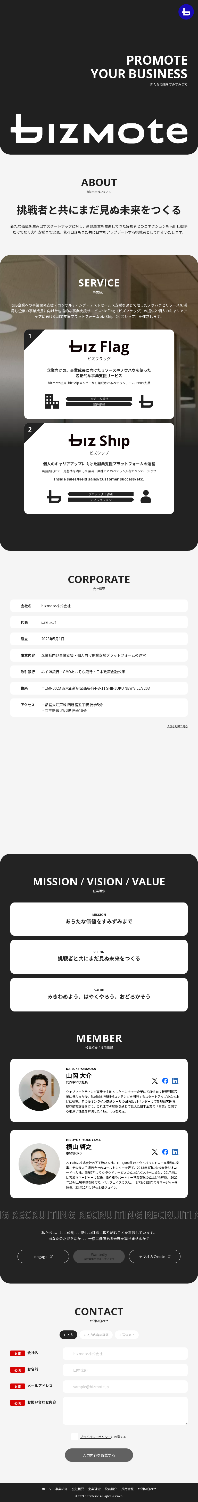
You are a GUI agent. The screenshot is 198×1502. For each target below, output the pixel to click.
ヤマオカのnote (152, 1256)
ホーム (46, 1489)
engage (40, 1256)
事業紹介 (61, 1489)
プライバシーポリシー (95, 1437)
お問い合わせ (147, 1489)
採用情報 (127, 1489)
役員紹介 (111, 1489)
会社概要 (78, 1489)
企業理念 (94, 1489)
